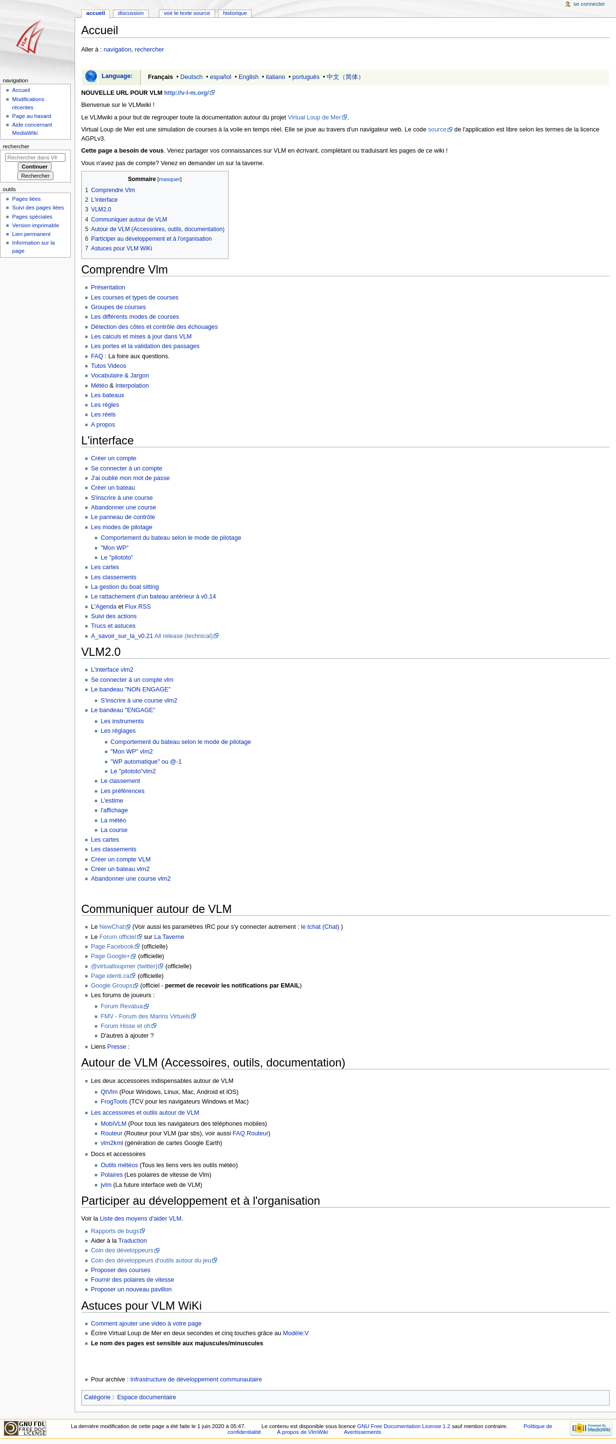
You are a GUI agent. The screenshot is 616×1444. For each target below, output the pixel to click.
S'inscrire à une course (122, 497)
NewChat (112, 927)
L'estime (112, 800)
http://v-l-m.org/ (186, 93)
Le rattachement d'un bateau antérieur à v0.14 (153, 596)
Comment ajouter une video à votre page (146, 1323)
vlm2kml (112, 1143)
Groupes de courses (118, 307)
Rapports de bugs (115, 1231)
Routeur (111, 1133)
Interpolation (132, 385)
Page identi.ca (110, 976)
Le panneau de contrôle (123, 517)
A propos (103, 424)
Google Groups (111, 985)
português (306, 77)
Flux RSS (138, 606)
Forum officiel (118, 937)
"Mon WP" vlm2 (132, 751)
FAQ (97, 356)
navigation (117, 49)
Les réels (103, 414)
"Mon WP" (114, 548)
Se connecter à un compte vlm (132, 679)
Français (160, 77)
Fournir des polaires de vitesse (132, 1279)
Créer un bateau (113, 487)
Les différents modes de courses (135, 316)
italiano (275, 77)
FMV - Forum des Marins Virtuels (145, 1016)
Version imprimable (35, 225)
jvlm (106, 1185)
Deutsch (191, 77)
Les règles (105, 405)
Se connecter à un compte (126, 468)
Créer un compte (114, 458)
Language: (117, 76)
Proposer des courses (120, 1270)
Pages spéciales (32, 217)
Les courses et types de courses (135, 297)
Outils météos (119, 1165)
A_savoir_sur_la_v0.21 (122, 636)
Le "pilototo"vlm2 (133, 771)
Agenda (105, 606)
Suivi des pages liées (38, 207)
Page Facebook (112, 946)
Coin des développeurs (122, 1250)
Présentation (108, 287)
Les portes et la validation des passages (145, 346)
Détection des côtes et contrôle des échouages (154, 327)
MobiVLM (114, 1123)
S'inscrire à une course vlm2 (139, 700)
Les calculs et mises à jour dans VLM (141, 336)
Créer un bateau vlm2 (120, 869)
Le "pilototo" (117, 557)
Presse (117, 1046)
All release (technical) (183, 636)
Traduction (132, 1240)
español (220, 77)
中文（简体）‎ (345, 77)
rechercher (149, 49)
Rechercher (16, 146)
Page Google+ (110, 956)
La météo (113, 820)
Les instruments (122, 721)
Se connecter (589, 4)
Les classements (114, 577)
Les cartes (105, 567)
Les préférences (122, 791)
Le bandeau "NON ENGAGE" (131, 689)
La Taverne (169, 937)
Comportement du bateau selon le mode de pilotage (171, 537)
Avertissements (362, 1432)
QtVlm (109, 1092)
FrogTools (114, 1101)
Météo (99, 385)
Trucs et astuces (113, 626)
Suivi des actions (114, 616)
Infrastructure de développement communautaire (196, 1379)
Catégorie (97, 1397)
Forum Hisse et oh (126, 1026)
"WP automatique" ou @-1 (146, 761)
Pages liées (26, 199)
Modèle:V (296, 1333)
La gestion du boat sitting (125, 587)
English (249, 77)
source (437, 129)
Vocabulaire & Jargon (120, 375)
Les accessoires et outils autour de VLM (145, 1112)
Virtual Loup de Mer (314, 117)
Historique (235, 13)
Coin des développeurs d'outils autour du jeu (151, 1260)
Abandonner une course (123, 507)
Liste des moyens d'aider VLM (140, 1218)
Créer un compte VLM (121, 859)
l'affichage (114, 810)
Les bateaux (107, 395)
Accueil (95, 13)
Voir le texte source (187, 13)
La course (114, 830)
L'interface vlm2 (112, 669)
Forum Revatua (121, 1006)
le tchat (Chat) (320, 927)
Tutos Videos (108, 366)
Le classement (120, 781)
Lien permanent (31, 234)
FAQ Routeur (251, 1133)
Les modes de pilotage (122, 527)
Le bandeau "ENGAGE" (123, 710)
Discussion (130, 13)
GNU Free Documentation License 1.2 (403, 1426)
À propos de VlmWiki (302, 1432)
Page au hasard (31, 116)
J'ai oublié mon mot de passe (130, 478)
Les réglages (118, 731)
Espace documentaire (146, 1397)
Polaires (112, 1174)
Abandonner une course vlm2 (131, 878)
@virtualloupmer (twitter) (124, 966)
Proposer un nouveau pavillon (131, 1289)
